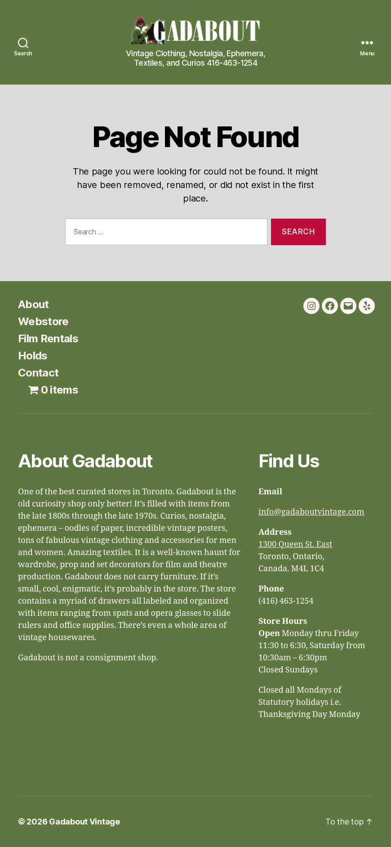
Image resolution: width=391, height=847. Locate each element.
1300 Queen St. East (295, 544)
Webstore (43, 321)
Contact (38, 372)
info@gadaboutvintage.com (311, 512)
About (33, 304)
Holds (33, 355)
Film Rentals (48, 338)
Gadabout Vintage (84, 821)
